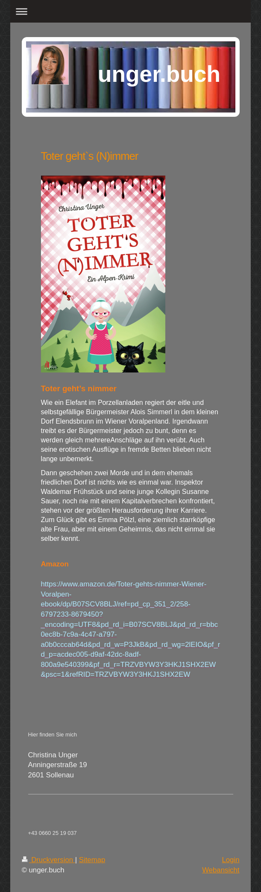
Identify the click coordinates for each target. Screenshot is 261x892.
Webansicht (220, 870)
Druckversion (48, 860)
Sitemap (92, 860)
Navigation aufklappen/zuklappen (130, 11)
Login (230, 860)
